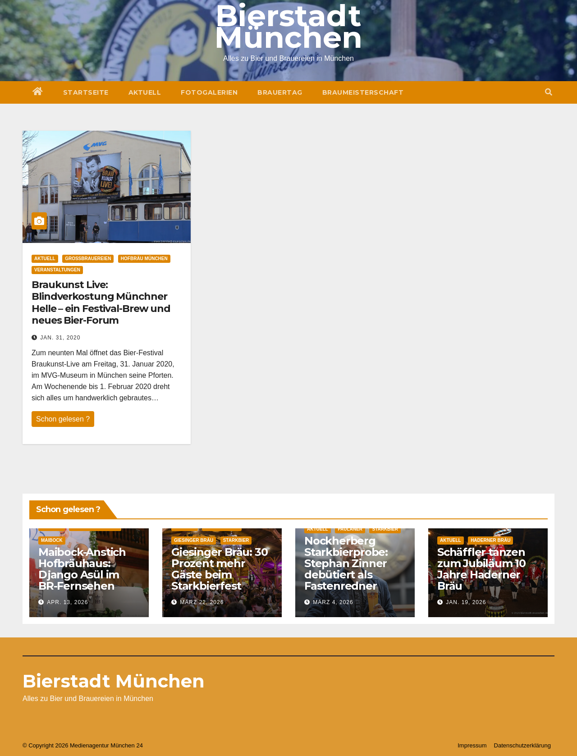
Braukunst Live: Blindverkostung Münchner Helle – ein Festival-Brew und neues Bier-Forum (101, 302)
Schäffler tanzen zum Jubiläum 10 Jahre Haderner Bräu (481, 568)
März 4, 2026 (333, 602)
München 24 (126, 745)
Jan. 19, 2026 (466, 602)
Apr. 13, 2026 (67, 602)
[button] (548, 92)
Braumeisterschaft (363, 92)
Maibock (52, 540)
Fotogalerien (209, 92)
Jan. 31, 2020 (60, 337)
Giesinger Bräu (193, 540)
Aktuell (144, 92)
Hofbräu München (144, 258)
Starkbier (236, 540)
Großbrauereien (88, 258)
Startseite (86, 92)
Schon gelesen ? (63, 419)
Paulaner (350, 529)
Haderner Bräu (490, 540)
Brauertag (279, 92)
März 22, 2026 (202, 602)
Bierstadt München (114, 681)
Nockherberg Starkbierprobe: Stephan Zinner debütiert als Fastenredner (346, 563)
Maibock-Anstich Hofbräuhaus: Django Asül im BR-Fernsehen (82, 568)
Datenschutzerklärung (522, 745)
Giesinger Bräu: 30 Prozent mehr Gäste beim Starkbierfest (219, 568)
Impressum (472, 745)
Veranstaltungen (57, 269)
